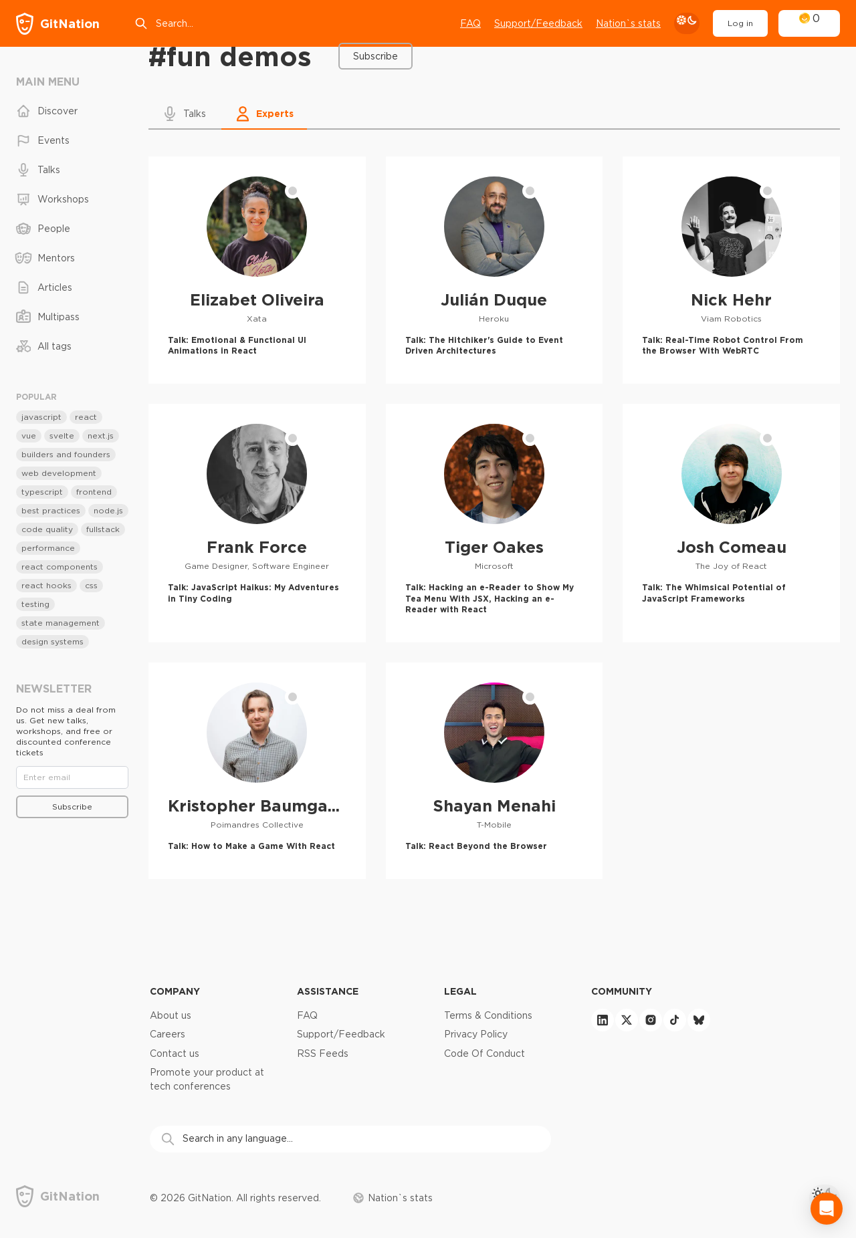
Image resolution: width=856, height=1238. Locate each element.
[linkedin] (602, 1020)
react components (59, 566)
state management (60, 622)
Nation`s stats (628, 23)
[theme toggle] (687, 23)
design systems (52, 641)
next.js (101, 435)
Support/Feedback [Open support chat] (538, 23)
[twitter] (626, 1020)
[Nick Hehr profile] (731, 270)
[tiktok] (674, 1020)
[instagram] (650, 1020)
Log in (740, 23)
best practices (50, 510)
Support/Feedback (341, 1034)
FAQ (470, 23)
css (91, 585)
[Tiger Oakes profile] (494, 523)
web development (58, 473)
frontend (94, 491)
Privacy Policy (476, 1034)
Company (175, 991)
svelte (61, 435)
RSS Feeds (322, 1053)
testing (35, 604)
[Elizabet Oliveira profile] (257, 270)
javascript (41, 416)
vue (28, 435)
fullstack (103, 529)
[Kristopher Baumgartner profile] (257, 770)
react (86, 416)
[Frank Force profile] (257, 523)
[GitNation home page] (58, 24)
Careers (167, 1034)
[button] (184, 113)
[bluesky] (698, 1020)
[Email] (72, 777)
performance (48, 547)
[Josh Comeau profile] (731, 523)
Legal (460, 991)
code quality (47, 529)
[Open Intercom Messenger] (827, 1209)
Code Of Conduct (484, 1053)
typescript (42, 491)
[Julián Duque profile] (494, 270)
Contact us (174, 1053)
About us (170, 1015)
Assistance (327, 991)
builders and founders (65, 454)
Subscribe (375, 56)
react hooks (46, 585)
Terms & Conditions (488, 1015)
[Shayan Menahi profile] (494, 770)
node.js (108, 510)
